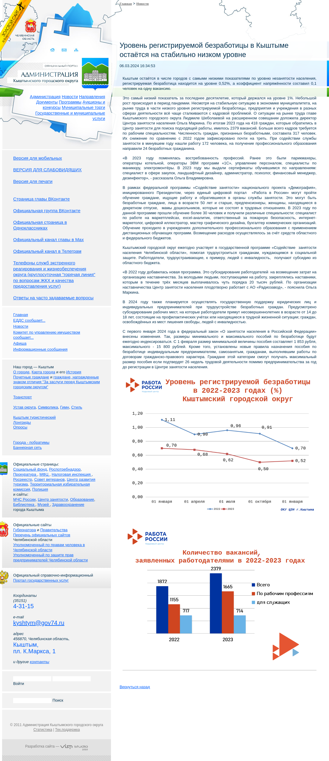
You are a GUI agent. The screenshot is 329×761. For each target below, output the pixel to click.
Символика (48, 407)
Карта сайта (76, 50)
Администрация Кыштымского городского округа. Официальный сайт (59, 73)
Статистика (42, 730)
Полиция (40, 489)
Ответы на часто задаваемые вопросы (53, 297)
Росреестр (22, 479)
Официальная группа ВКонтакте (46, 210)
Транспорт (22, 397)
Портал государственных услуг (41, 580)
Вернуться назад (135, 687)
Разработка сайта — (56, 746)
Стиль (76, 407)
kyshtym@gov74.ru (38, 623)
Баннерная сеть (27, 447)
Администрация (45, 96)
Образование (82, 499)
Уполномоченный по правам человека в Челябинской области (49, 547)
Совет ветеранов (49, 479)
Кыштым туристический (34, 417)
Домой (52, 50)
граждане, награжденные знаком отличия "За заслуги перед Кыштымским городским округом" (56, 382)
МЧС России (24, 499)
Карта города (43, 372)
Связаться (64, 50)
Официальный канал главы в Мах (48, 239)
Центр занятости (53, 499)
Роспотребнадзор (65, 469)
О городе (21, 372)
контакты (39, 662)
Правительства (53, 530)
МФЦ (44, 474)
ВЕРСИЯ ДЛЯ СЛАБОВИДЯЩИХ (47, 169)
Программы (70, 102)
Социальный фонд (30, 469)
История (73, 372)
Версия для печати (32, 181)
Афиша (19, 343)
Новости (70, 96)
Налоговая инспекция (72, 474)
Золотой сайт (16, 26)
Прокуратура (25, 474)
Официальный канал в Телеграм (47, 251)
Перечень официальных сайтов (41, 535)
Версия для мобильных (37, 158)
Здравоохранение (68, 504)
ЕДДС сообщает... (29, 320)
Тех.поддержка (67, 730)
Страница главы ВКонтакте (41, 198)
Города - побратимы (31, 442)
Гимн (64, 407)
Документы (47, 102)
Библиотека (24, 504)
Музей (44, 504)
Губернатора (24, 530)
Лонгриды (22, 422)
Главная (126, 3)
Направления (92, 96)
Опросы (20, 427)
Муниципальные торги (83, 107)
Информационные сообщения (40, 349)
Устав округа (24, 407)
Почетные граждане (31, 377)
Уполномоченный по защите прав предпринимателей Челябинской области (50, 557)
